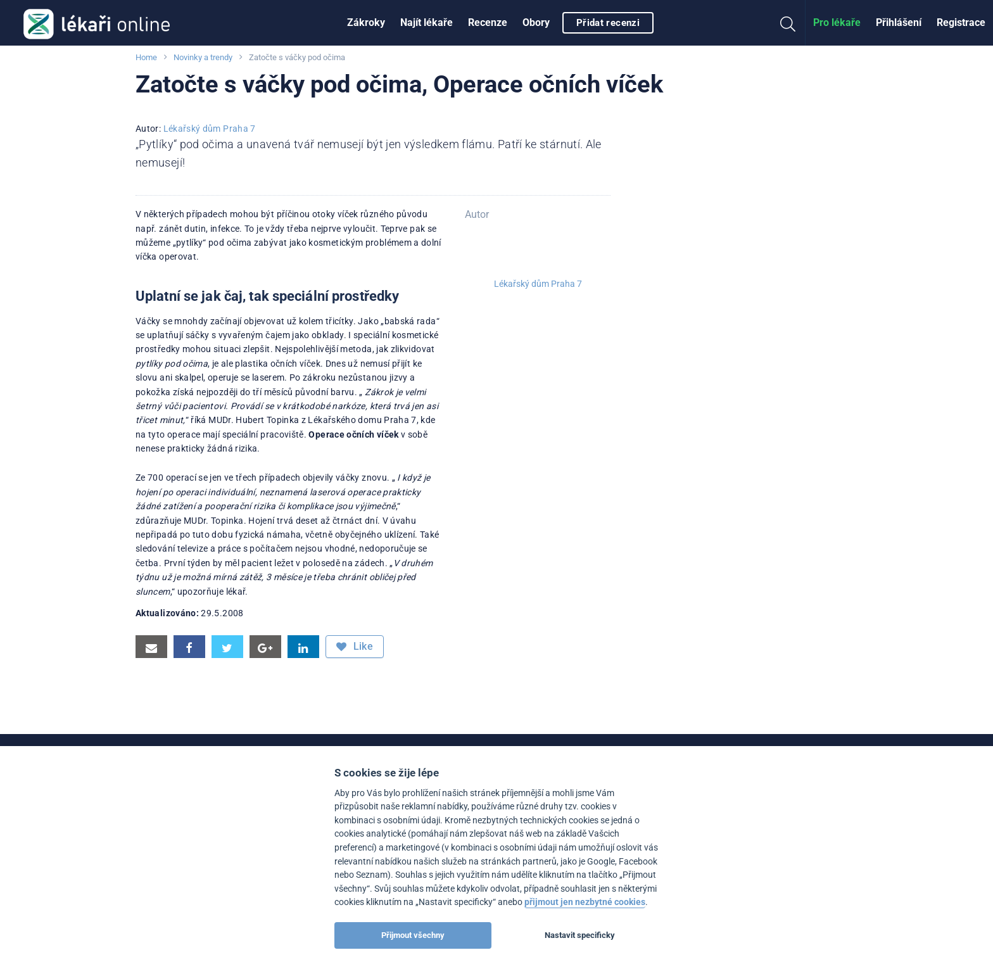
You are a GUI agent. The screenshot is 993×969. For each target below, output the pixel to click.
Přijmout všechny (413, 935)
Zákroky (366, 22)
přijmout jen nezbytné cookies (584, 902)
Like (354, 646)
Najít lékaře (426, 22)
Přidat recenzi (608, 22)
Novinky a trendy (203, 57)
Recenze (487, 22)
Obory (536, 22)
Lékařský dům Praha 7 (209, 129)
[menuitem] (366, 23)
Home (146, 57)
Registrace (961, 22)
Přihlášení (898, 22)
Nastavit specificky (580, 935)
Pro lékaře (837, 22)
